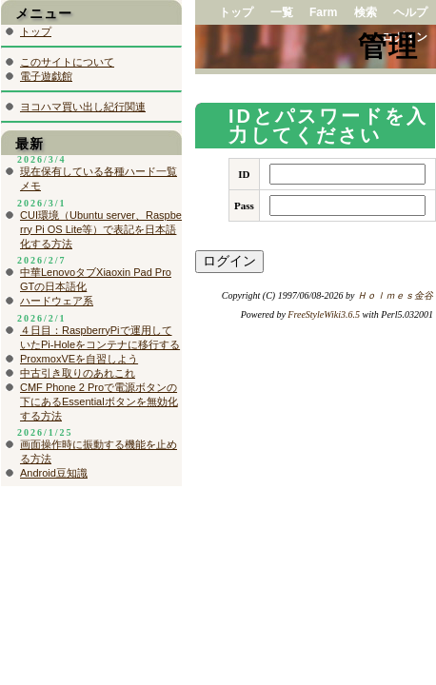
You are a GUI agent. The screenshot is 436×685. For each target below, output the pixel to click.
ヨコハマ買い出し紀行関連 (83, 106)
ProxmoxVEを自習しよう (79, 358)
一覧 (281, 12)
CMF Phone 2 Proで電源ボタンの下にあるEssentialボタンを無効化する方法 (99, 401)
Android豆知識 (54, 473)
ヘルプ (410, 12)
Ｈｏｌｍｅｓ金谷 (395, 295)
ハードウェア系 (56, 300)
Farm (323, 12)
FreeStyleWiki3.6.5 (323, 314)
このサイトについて (67, 62)
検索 (365, 12)
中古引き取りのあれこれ (77, 373)
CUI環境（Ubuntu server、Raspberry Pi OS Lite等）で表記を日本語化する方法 (101, 229)
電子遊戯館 (46, 76)
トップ (236, 12)
